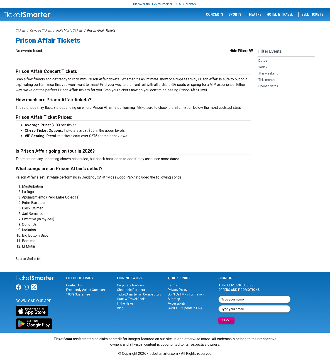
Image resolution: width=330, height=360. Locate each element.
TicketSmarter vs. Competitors (139, 294)
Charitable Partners (131, 290)
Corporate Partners (131, 285)
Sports (235, 14)
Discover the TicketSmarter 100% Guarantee (165, 4)
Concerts (214, 14)
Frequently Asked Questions (86, 290)
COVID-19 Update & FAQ (185, 308)
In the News (125, 303)
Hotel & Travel (280, 14)
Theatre (254, 14)
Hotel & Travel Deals (131, 299)
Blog (120, 308)
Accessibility (177, 303)
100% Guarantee (78, 294)
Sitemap (174, 299)
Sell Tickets (312, 14)
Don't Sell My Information (186, 294)
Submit (226, 320)
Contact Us (74, 285)
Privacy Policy (177, 290)
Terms (172, 285)
